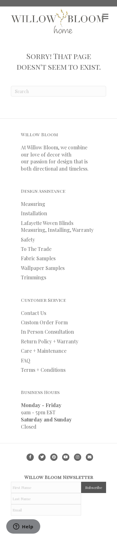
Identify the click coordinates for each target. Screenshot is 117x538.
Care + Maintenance (43, 350)
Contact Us (33, 313)
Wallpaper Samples (43, 268)
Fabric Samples (38, 258)
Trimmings (33, 277)
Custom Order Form (44, 322)
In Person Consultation (47, 331)
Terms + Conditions (43, 369)
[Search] (58, 91)
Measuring (33, 204)
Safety (28, 239)
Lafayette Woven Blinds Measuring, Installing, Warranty (57, 226)
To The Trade (36, 249)
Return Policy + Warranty (49, 341)
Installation (34, 213)
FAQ (25, 360)
